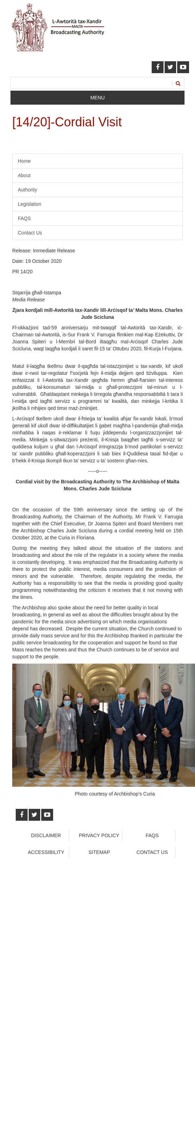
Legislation (29, 204)
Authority (27, 189)
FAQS (24, 218)
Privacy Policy (99, 835)
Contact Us (30, 233)
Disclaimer (46, 835)
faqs (152, 835)
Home (24, 161)
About (24, 175)
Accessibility (46, 852)
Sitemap (99, 852)
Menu (97, 97)
